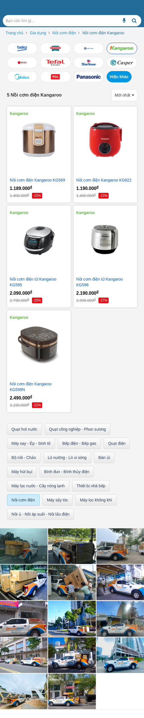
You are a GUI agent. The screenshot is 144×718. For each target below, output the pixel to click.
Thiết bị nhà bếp (91, 486)
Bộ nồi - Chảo (24, 457)
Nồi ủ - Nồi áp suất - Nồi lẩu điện (41, 514)
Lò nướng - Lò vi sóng (67, 457)
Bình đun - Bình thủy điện (66, 471)
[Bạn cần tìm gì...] (124, 20)
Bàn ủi (104, 457)
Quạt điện (116, 443)
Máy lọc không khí (96, 500)
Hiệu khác (119, 76)
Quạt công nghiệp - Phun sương (77, 429)
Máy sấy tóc (57, 500)
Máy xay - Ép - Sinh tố (31, 443)
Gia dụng (38, 33)
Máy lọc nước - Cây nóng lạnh (38, 486)
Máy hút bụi (22, 471)
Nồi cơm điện (64, 33)
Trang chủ (15, 33)
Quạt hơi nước (24, 429)
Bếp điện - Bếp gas (79, 443)
